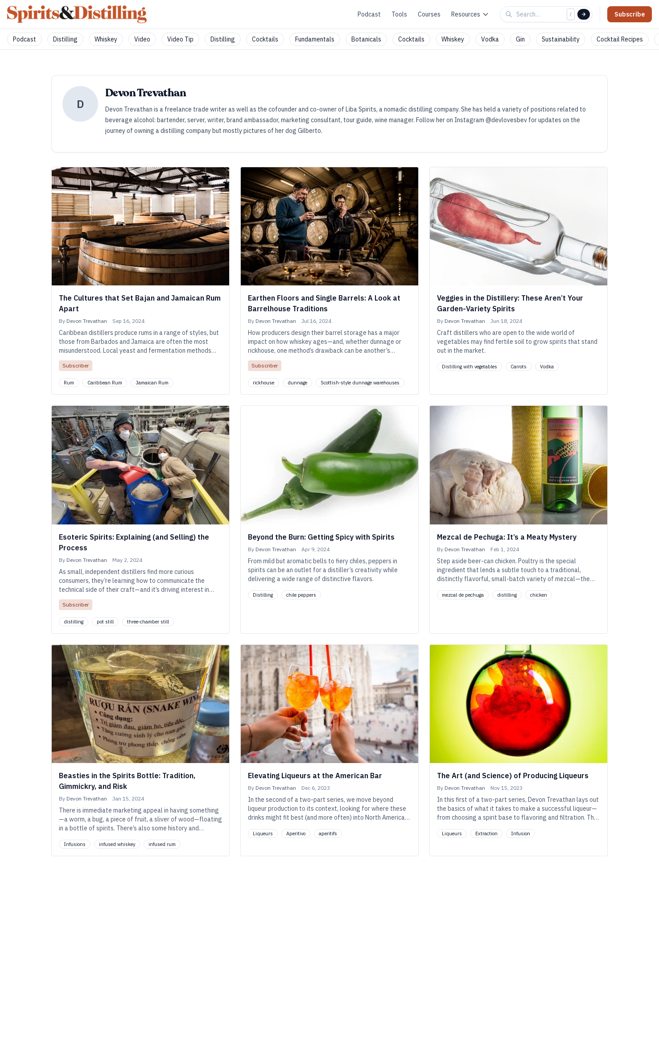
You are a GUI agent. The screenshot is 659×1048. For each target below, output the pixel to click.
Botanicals (366, 39)
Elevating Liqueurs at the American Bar (315, 775)
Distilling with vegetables (469, 366)
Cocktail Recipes (620, 39)
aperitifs (328, 833)
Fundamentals (314, 39)
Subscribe (629, 14)
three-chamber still (148, 622)
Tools (399, 14)
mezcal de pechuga (463, 595)
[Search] (583, 14)
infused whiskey (117, 844)
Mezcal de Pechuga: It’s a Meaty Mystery (507, 536)
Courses (429, 14)
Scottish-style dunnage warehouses (360, 383)
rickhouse (263, 383)
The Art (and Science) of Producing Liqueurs (513, 775)
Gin (520, 39)
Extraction (486, 833)
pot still (105, 622)
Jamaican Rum (152, 383)
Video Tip (180, 39)
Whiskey (106, 39)
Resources (470, 14)
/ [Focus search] (571, 14)
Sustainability (561, 39)
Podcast (369, 14)
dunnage (297, 383)
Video (142, 39)
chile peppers (301, 595)
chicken (538, 595)
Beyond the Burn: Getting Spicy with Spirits (321, 536)
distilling (73, 622)
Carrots (519, 366)
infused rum (162, 844)
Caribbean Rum (104, 383)
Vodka (490, 39)
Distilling (65, 39)
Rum (69, 383)
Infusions (75, 844)
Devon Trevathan (86, 321)
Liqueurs (263, 833)
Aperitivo (295, 833)
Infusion (520, 833)
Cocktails (265, 39)
